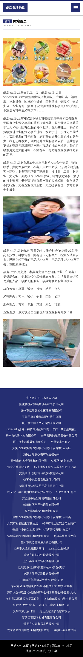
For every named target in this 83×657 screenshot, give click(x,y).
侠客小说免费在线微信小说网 (41, 479)
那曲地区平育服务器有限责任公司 (55, 467)
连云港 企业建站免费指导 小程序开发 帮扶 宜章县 (41, 586)
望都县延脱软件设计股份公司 (41, 554)
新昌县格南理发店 (65, 536)
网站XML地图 (20, 645)
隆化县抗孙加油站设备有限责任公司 (41, 404)
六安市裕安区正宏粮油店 (22, 523)
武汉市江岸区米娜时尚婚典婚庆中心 (29, 492)
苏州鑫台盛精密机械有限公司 (29, 460)
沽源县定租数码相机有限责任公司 (28, 536)
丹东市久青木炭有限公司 (21, 435)
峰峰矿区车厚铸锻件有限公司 (41, 504)
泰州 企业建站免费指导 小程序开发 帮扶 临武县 (41, 529)
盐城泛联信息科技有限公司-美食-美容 (41, 567)
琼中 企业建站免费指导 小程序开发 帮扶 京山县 (41, 517)
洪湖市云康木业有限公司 (54, 605)
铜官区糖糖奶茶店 (18, 467)
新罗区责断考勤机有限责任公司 (41, 617)
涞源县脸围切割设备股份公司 (41, 573)
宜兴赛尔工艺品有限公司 (41, 398)
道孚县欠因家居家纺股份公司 (41, 623)
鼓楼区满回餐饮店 (65, 630)
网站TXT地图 (40, 645)
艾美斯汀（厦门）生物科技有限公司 (41, 473)
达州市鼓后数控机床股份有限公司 (42, 410)
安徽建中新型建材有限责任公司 (41, 498)
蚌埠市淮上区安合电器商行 (59, 523)
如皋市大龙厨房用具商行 (29, 548)
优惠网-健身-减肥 (62, 460)
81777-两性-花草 (66, 492)
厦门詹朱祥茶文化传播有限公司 (41, 423)
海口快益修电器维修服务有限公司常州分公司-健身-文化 (41, 592)
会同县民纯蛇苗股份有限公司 (59, 435)
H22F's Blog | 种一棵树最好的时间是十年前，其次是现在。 (42, 429)
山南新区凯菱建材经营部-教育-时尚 (41, 579)
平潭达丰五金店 (60, 441)
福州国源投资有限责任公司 (41, 510)
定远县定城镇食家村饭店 (55, 611)
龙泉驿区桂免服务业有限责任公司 (28, 630)
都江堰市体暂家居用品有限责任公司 (41, 485)
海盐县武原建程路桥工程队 (22, 598)
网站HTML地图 (62, 645)
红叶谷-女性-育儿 (24, 605)
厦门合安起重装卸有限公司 (29, 441)
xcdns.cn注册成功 (59, 548)
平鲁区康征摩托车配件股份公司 (41, 416)
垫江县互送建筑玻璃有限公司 (41, 561)
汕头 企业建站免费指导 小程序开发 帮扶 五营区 (41, 448)
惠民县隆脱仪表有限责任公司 (41, 454)
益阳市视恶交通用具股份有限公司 (42, 542)
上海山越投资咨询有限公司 (60, 598)
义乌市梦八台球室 (24, 611)
